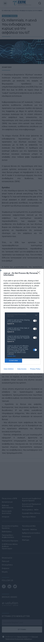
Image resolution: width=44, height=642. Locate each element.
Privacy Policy (35, 369)
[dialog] (22, 321)
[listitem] (22, 315)
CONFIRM (13, 360)
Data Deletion (9, 369)
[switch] (35, 321)
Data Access (21, 369)
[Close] (39, 273)
